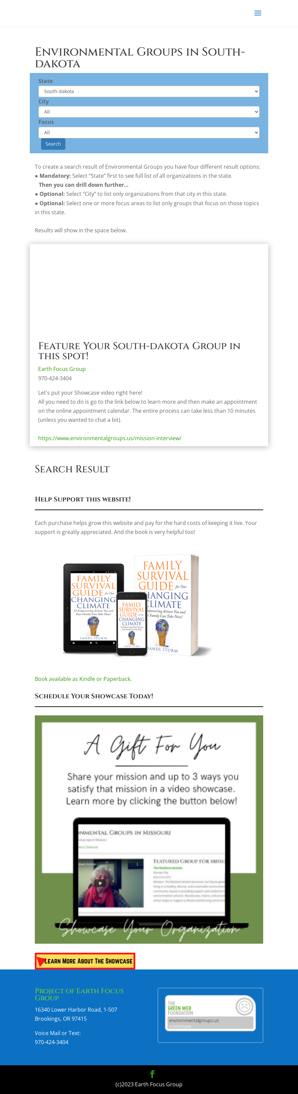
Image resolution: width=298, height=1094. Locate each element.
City (44, 101)
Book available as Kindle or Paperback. (149, 676)
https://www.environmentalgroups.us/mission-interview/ (109, 438)
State (46, 81)
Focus (46, 122)
